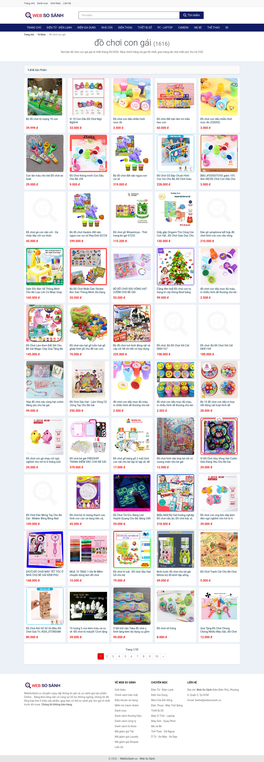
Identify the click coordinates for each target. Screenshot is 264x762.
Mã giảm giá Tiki (124, 731)
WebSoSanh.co (129, 758)
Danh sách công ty (125, 721)
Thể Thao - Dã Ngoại (163, 731)
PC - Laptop (165, 27)
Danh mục (42, 3)
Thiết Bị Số (145, 27)
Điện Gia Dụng (86, 27)
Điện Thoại (125, 27)
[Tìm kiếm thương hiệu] (129, 15)
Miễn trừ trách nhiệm (127, 705)
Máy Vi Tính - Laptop (163, 715)
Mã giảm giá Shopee (127, 741)
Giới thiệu (55, 3)
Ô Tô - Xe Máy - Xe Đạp (164, 736)
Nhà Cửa (107, 27)
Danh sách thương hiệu (128, 715)
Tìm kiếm (191, 15)
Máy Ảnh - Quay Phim (163, 721)
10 (156, 656)
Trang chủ (29, 3)
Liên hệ (67, 3)
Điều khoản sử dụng (126, 700)
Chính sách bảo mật (126, 694)
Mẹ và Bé (156, 726)
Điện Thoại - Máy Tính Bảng (167, 705)
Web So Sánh (147, 758)
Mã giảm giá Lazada (126, 736)
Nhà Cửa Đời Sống (161, 700)
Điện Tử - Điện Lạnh (59, 27)
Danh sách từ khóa (125, 726)
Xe (226, 27)
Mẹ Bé (198, 27)
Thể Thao (213, 27)
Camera (183, 27)
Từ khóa (41, 34)
